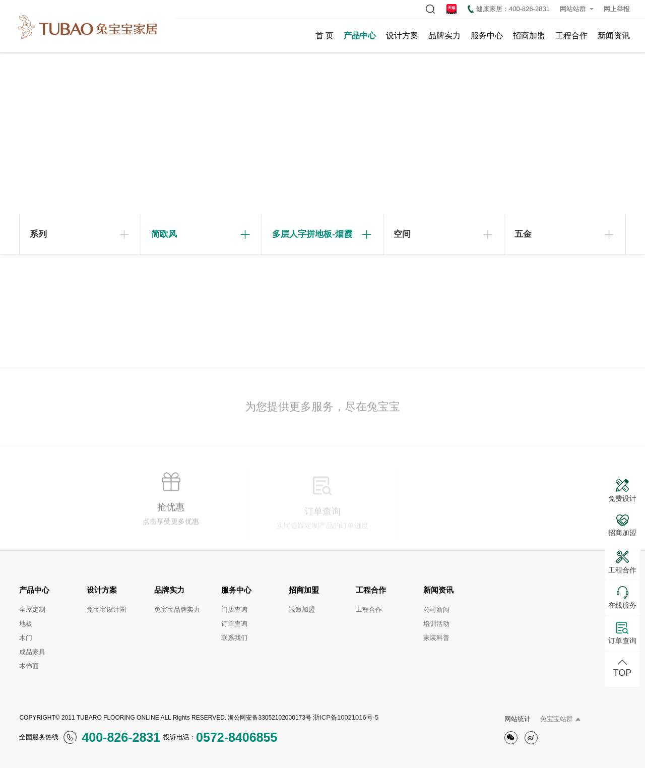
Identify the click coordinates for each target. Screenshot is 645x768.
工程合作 (571, 35)
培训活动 (436, 623)
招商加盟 (529, 35)
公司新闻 (436, 609)
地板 (25, 623)
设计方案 (402, 35)
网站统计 (517, 719)
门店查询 (234, 609)
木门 (25, 638)
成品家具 (32, 652)
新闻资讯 (614, 35)
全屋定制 (32, 609)
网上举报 (617, 9)
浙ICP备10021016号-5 (345, 717)
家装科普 (436, 638)
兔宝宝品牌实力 (177, 609)
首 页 (324, 35)
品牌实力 (444, 35)
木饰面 (29, 666)
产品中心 (360, 35)
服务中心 (487, 35)
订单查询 (234, 623)
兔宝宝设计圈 (106, 609)
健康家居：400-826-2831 (509, 9)
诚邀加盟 (302, 609)
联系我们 (234, 638)
